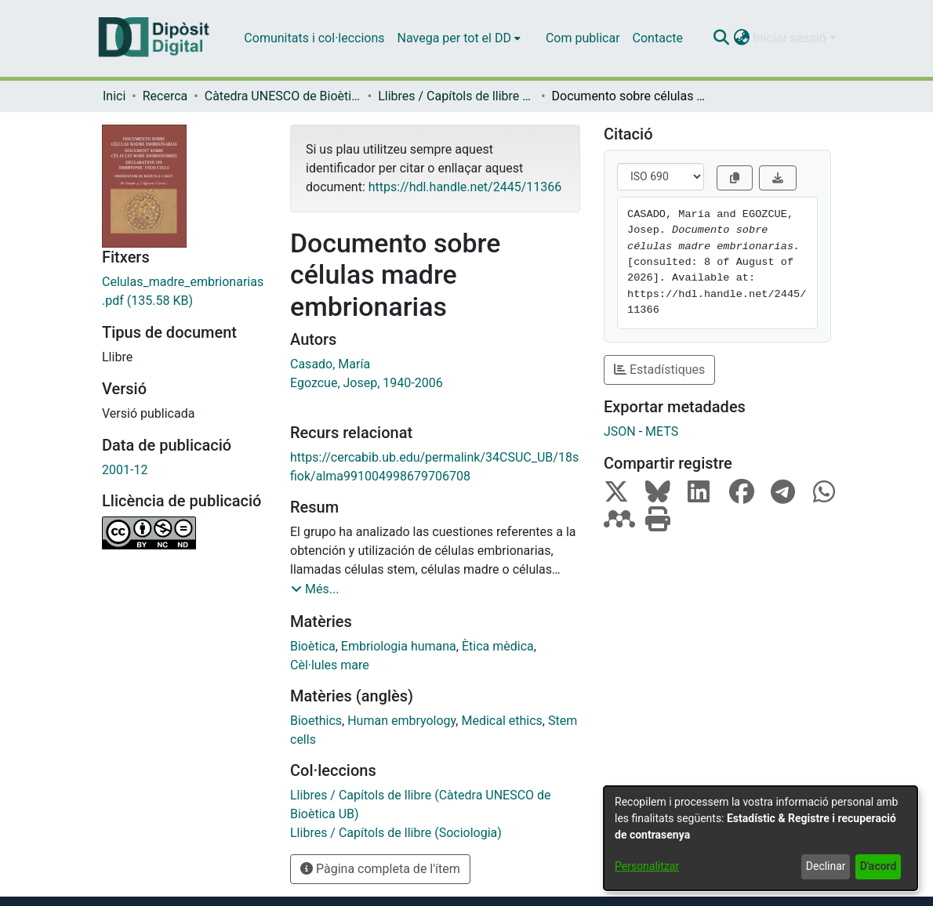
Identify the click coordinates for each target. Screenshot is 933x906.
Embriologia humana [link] (398, 646)
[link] (184, 291)
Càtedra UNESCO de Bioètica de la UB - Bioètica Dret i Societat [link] (283, 96)
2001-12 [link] (124, 469)
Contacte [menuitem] (658, 38)
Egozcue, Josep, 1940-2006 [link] (366, 382)
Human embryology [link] (401, 720)
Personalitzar (647, 866)
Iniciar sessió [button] (791, 38)
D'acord (878, 866)
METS (661, 431)
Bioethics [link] (316, 720)
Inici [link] (114, 96)
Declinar (826, 866)
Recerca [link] (165, 96)
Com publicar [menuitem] (583, 38)
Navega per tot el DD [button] (454, 38)
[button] (721, 38)
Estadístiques (659, 369)
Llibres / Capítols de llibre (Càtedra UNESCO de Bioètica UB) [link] (456, 96)
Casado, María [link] (330, 364)
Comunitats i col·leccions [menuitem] (314, 38)
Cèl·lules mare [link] (329, 665)
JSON (620, 431)
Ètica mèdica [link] (498, 646)
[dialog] (760, 838)
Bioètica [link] (313, 646)
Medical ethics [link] (501, 720)
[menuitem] (459, 38)
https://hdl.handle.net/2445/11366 (464, 186)
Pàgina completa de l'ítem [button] (380, 868)
